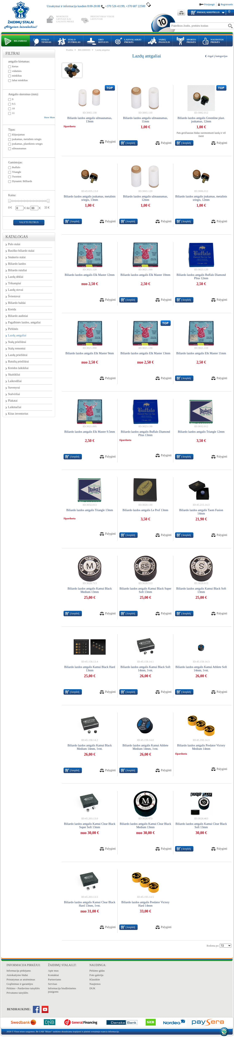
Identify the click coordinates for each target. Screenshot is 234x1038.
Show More (49, 117)
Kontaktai (53, 975)
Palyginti (110, 141)
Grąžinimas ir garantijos (20, 983)
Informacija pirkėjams (19, 970)
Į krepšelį (130, 142)
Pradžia (69, 50)
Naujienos (95, 983)
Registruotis (227, 4)
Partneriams (54, 979)
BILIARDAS (84, 50)
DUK (92, 988)
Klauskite (94, 979)
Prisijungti (209, 4)
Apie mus (53, 970)
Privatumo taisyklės (17, 992)
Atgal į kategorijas (217, 56)
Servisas (52, 983)
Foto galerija (96, 975)
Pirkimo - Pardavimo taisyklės (23, 988)
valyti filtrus (29, 222)
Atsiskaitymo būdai (17, 975)
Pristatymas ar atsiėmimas (21, 979)
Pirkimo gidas (97, 970)
